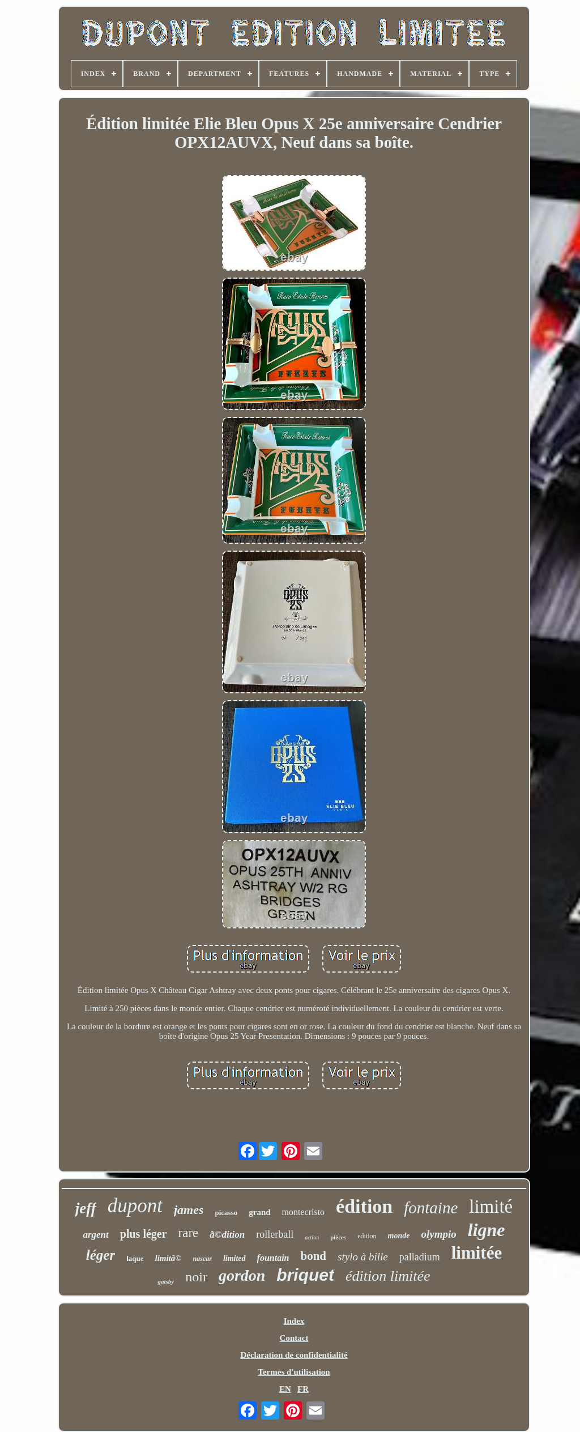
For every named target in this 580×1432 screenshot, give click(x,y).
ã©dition (227, 1234)
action (312, 1237)
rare (188, 1233)
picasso (226, 1212)
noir (196, 1276)
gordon (242, 1275)
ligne (486, 1230)
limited (234, 1258)
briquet (305, 1274)
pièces (338, 1237)
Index (294, 1321)
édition (364, 1206)
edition (366, 1236)
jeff (85, 1208)
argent (95, 1234)
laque (134, 1258)
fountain (273, 1258)
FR (303, 1388)
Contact (294, 1337)
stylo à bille (363, 1257)
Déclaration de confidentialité (293, 1354)
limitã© (168, 1258)
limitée (476, 1253)
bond (314, 1256)
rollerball (274, 1234)
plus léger (143, 1234)
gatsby (165, 1281)
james (189, 1210)
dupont (135, 1206)
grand (259, 1212)
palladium (419, 1257)
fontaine (431, 1208)
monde (399, 1235)
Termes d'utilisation (294, 1371)
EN (285, 1388)
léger (100, 1255)
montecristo (303, 1212)
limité (491, 1206)
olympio (438, 1234)
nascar (202, 1259)
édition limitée (388, 1276)
